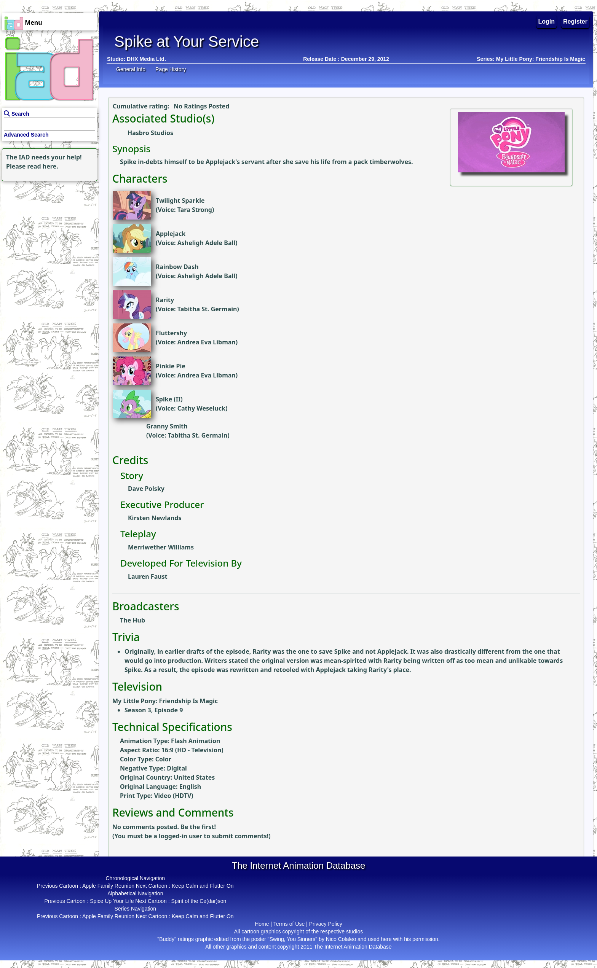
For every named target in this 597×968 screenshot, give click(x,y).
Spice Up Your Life (112, 901)
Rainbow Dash (177, 267)
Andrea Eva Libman (206, 342)
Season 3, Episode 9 (154, 710)
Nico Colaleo (341, 939)
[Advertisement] (47, 230)
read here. (42, 166)
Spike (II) (169, 399)
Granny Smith (167, 426)
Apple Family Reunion (108, 886)
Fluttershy (171, 333)
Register (575, 21)
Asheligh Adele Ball (206, 243)
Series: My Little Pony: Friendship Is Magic (531, 59)
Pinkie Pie (170, 366)
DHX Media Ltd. (146, 59)
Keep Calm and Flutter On (203, 886)
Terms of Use (289, 924)
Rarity (165, 300)
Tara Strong (194, 209)
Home (262, 924)
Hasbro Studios (150, 133)
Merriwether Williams (161, 547)
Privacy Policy (325, 924)
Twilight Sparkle (180, 200)
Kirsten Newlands (154, 518)
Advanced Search (26, 135)
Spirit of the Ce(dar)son (198, 901)
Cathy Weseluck (201, 408)
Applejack (170, 233)
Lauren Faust (148, 576)
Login (546, 21)
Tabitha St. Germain (207, 309)
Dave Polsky (146, 488)
